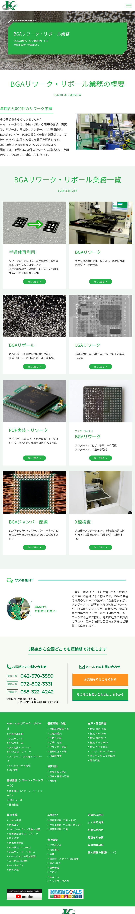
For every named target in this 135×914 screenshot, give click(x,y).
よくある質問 (96, 822)
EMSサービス (15, 865)
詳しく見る (33, 281)
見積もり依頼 (96, 837)
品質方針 (52, 766)
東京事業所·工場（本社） (62, 820)
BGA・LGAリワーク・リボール (24, 725)
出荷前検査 (54, 756)
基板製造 (13, 804)
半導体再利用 (15, 734)
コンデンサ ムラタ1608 (101, 756)
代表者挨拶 (54, 845)
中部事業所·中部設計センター (64, 824)
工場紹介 (52, 814)
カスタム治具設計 (17, 860)
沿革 (50, 854)
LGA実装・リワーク (19, 747)
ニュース (53, 876)
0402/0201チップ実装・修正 (23, 829)
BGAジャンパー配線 (19, 765)
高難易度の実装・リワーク (22, 833)
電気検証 (13, 838)
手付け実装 (54, 737)
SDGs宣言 (54, 863)
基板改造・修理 (56, 751)
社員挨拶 (53, 849)
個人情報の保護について (102, 852)
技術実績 (12, 814)
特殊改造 (13, 824)
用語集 (52, 780)
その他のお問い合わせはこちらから (100, 694)
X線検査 (12, 770)
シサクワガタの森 (58, 881)
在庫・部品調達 (97, 723)
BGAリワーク (15, 738)
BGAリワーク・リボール (21, 851)
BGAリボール (15, 743)
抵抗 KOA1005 (97, 729)
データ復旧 (14, 820)
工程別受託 (54, 733)
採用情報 (53, 867)
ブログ (52, 872)
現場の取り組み (56, 771)
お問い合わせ (96, 830)
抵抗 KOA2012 (97, 737)
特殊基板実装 (15, 842)
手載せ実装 (54, 742)
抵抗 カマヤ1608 (98, 746)
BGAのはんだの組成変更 (21, 856)
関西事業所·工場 (57, 829)
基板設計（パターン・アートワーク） (25, 782)
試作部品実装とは (58, 729)
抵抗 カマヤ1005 (98, 742)
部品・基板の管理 (58, 776)
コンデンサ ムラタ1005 (101, 751)
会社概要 (52, 839)
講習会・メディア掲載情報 (62, 858)
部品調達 (94, 760)
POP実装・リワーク (19, 752)
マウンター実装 (56, 746)
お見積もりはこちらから (100, 679)
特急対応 (13, 869)
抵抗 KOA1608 (97, 733)
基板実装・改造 (56, 723)
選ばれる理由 (96, 814)
